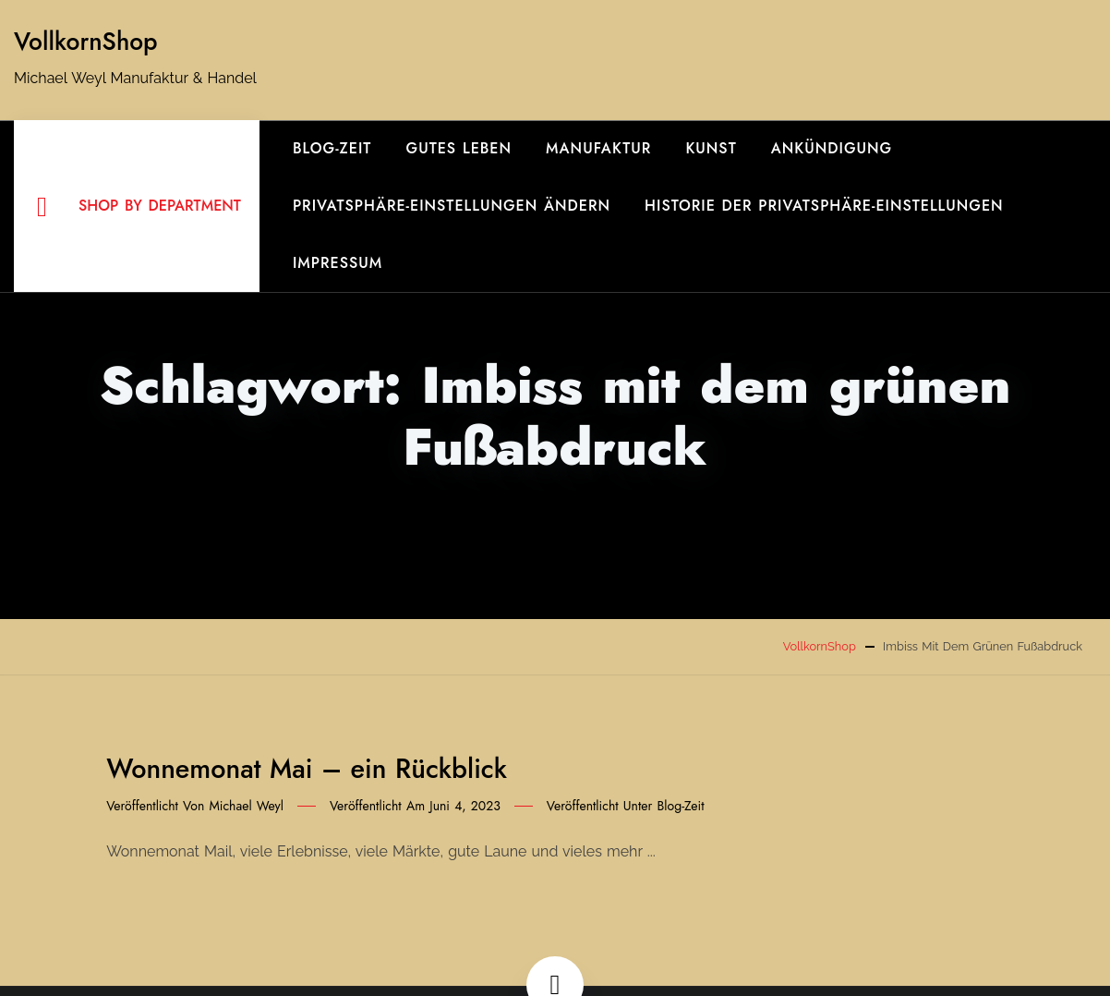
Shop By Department (139, 207)
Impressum (337, 262)
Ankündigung (831, 148)
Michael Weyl (246, 805)
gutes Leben (459, 148)
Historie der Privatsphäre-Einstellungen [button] (824, 205)
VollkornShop (86, 41)
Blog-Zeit (332, 148)
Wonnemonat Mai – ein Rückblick (306, 768)
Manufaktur (598, 148)
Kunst (710, 148)
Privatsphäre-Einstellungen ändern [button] (451, 205)
